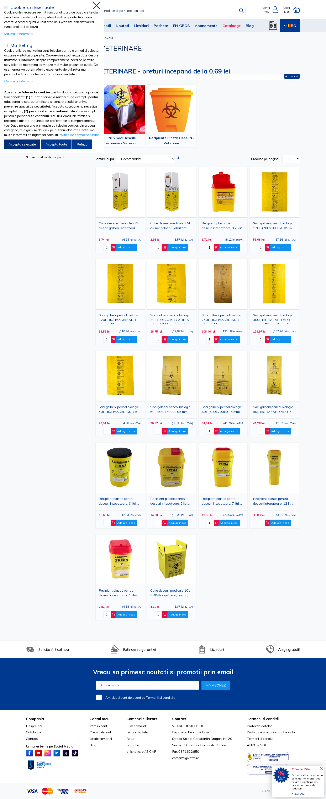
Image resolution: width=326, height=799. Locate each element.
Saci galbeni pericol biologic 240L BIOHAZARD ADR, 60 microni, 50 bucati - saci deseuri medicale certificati (223, 318)
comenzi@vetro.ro (185, 758)
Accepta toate (56, 144)
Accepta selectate (22, 144)
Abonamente (206, 25)
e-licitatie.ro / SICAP (141, 751)
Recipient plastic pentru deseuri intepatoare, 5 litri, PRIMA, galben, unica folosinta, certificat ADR (169, 502)
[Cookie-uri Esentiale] (5, 7)
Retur (130, 739)
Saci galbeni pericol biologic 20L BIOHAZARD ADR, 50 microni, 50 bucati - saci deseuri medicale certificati (170, 318)
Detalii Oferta (300, 794)
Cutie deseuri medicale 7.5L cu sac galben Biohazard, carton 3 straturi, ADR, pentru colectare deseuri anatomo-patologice (170, 226)
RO (290, 25)
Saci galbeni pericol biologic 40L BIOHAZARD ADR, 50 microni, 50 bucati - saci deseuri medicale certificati (119, 410)
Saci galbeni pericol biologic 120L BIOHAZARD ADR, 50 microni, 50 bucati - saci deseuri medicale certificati (120, 318)
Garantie (132, 745)
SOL (263, 745)
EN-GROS (181, 25)
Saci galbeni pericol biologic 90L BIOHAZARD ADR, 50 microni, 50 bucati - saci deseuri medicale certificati (273, 410)
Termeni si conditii (260, 739)
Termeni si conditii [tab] (263, 718)
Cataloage (231, 25)
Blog (250, 25)
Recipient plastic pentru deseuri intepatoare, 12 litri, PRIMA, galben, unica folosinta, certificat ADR (273, 502)
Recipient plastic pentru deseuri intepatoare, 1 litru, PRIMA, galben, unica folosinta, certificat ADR (118, 593)
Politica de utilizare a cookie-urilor (271, 732)
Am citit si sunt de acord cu (140, 697)
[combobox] (167, 11)
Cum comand (136, 726)
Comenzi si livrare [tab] (142, 718)
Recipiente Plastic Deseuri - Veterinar (171, 140)
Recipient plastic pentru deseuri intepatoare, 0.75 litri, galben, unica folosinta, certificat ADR (223, 226)
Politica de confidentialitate (79, 135)
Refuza (82, 144)
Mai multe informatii (18, 34)
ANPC (251, 745)
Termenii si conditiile (160, 697)
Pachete (161, 25)
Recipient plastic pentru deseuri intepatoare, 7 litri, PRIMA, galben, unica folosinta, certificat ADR (221, 502)
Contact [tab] (179, 718)
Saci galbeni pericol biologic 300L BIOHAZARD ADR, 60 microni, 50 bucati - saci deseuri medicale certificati (274, 318)
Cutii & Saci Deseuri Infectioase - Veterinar (120, 140)
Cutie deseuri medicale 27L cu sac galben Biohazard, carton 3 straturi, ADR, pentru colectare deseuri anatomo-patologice (119, 226)
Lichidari (141, 25)
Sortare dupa (104, 159)
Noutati (122, 25)
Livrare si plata (137, 732)
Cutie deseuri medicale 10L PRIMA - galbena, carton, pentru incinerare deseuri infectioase (170, 593)
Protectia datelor (259, 726)
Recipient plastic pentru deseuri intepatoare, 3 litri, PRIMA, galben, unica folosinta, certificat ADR (118, 502)
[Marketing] (5, 45)
